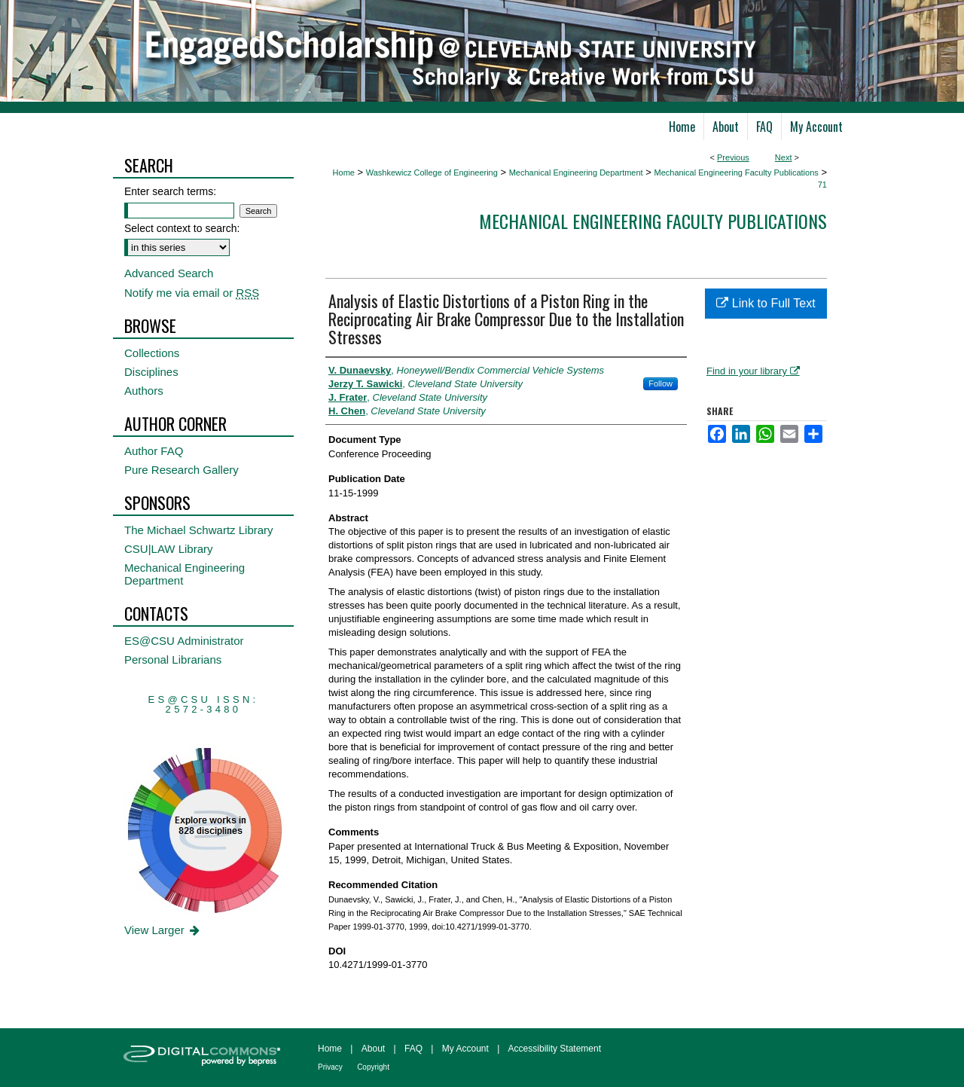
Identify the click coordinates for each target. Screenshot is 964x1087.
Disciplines (151, 371)
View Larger (163, 930)
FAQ (413, 1048)
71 (822, 184)
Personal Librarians (172, 659)
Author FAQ (153, 450)
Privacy (330, 1067)
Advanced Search (168, 273)
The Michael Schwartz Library (198, 530)
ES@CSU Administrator (184, 640)
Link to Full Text (765, 303)
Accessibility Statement (554, 1048)
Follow (660, 383)
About (373, 1048)
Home (344, 172)
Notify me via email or (191, 292)
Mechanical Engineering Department (576, 172)
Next (783, 157)
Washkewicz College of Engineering (432, 172)
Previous (733, 157)
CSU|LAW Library (168, 548)
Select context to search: (181, 228)
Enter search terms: (170, 191)
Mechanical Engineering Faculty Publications (736, 172)
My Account (465, 1048)
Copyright (373, 1067)
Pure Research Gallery (181, 469)
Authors (143, 390)
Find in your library (753, 371)
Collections (151, 353)
